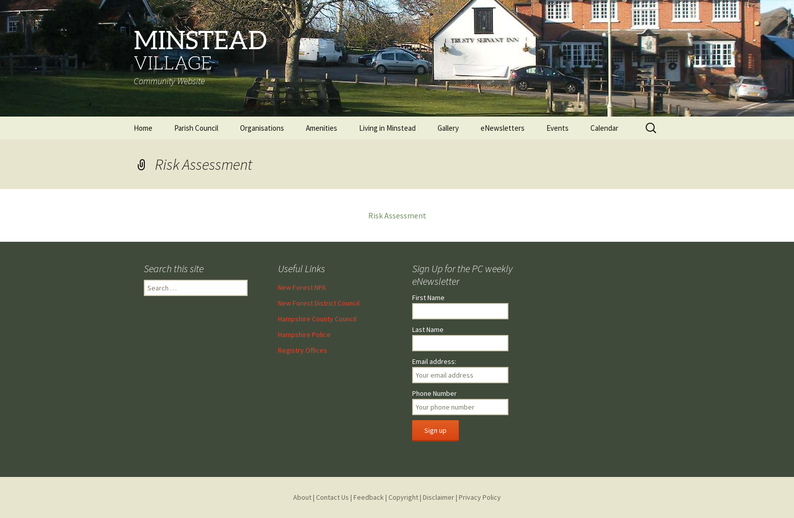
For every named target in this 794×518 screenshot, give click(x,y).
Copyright (403, 497)
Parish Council (196, 128)
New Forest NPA (302, 287)
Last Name (428, 329)
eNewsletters (503, 128)
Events (557, 128)
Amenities (321, 128)
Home (143, 128)
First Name (428, 297)
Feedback (368, 497)
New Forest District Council (319, 303)
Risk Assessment (397, 215)
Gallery (448, 128)
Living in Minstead (387, 128)
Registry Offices (302, 350)
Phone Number (434, 393)
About (302, 497)
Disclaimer (438, 497)
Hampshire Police (304, 334)
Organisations (262, 128)
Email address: (434, 361)
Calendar (604, 128)
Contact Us (332, 497)
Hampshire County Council (317, 318)
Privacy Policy (480, 497)
